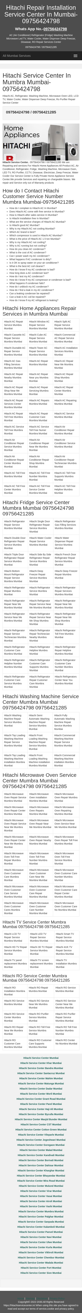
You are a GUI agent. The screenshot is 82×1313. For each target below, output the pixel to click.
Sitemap (30, 1298)
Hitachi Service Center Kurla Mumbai (41, 1247)
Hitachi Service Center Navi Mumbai (41, 1237)
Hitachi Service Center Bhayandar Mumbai (41, 1175)
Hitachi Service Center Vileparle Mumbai (41, 1134)
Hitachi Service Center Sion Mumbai (41, 1273)
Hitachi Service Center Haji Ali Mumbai (41, 1109)
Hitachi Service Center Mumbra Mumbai (41, 1211)
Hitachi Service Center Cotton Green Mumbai (41, 1129)
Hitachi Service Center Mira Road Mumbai (41, 1180)
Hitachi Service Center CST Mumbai (41, 1124)
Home (20, 1298)
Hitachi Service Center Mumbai (41, 1058)
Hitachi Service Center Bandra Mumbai (41, 1068)
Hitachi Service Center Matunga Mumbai (41, 1083)
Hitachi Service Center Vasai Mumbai (41, 1196)
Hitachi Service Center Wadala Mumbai (41, 1262)
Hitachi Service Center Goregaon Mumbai (41, 1145)
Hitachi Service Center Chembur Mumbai (41, 1257)
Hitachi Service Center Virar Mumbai (41, 1191)
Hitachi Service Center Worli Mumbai (41, 1093)
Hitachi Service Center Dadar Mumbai (41, 1088)
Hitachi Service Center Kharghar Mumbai (41, 1170)
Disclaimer (42, 1298)
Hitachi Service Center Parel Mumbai (41, 1104)
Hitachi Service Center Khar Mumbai (41, 1063)
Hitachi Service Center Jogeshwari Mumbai (40, 1139)
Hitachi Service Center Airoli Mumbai (41, 1201)
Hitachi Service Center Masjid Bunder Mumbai (41, 1119)
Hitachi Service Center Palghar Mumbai (41, 1216)
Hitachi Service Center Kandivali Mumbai (41, 1155)
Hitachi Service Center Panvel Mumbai (41, 1232)
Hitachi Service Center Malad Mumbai (41, 1150)
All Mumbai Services (17, 55)
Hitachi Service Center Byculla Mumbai (41, 1114)
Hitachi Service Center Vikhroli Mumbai (41, 1252)
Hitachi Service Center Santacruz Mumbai (41, 1073)
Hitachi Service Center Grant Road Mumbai (41, 1099)
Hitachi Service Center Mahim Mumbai (41, 1078)
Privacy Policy (57, 1298)
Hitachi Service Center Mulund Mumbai (41, 1186)
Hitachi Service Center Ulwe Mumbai (41, 1242)
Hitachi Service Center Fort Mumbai (41, 1267)
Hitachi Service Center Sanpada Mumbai (41, 1221)
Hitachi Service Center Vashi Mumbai (41, 1206)
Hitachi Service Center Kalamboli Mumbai (41, 1226)
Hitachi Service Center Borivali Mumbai (41, 1160)
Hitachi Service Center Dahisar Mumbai (41, 1165)
